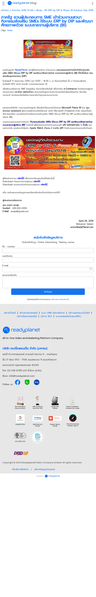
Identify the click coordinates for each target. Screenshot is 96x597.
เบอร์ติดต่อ (7, 256)
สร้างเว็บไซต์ (10, 313)
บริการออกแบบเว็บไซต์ (79, 313)
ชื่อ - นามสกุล (8, 246)
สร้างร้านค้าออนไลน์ (28, 313)
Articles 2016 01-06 (22, 10)
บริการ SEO (46, 316)
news (9, 30)
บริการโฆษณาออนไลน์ (27, 316)
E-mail (5, 265)
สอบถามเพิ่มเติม (9, 275)
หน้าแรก (5, 10)
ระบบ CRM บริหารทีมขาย (53, 313)
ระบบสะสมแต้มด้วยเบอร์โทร (68, 316)
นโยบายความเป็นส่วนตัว (60, 299)
